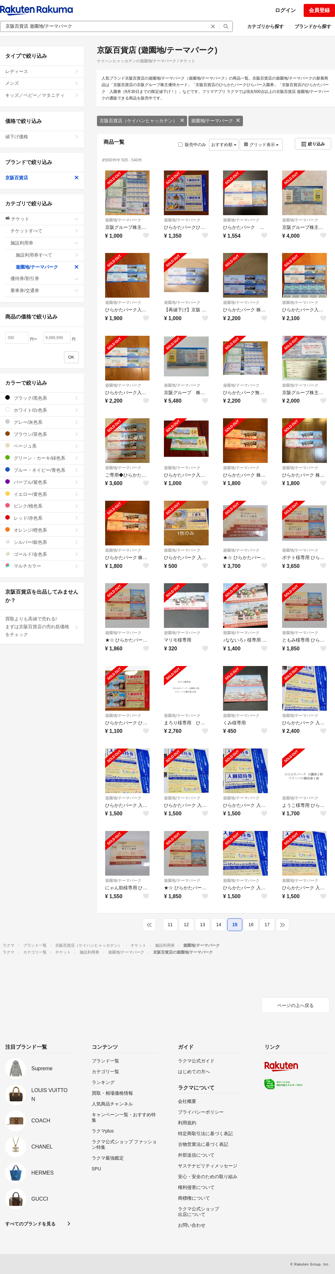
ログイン (285, 10)
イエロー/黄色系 (42, 494)
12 (186, 924)
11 (170, 924)
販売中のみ (192, 144)
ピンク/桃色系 (42, 506)
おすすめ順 (223, 144)
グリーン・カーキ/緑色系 (42, 458)
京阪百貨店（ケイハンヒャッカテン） (142, 120)
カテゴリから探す (265, 26)
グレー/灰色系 (42, 422)
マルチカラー (42, 566)
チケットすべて (44, 230)
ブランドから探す (313, 26)
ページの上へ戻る (295, 1005)
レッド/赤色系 (42, 518)
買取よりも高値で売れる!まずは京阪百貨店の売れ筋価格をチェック (42, 626)
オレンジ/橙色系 (42, 530)
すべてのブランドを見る (30, 1223)
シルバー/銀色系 (42, 542)
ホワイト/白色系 (42, 410)
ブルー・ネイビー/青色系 (42, 470)
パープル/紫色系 (42, 482)
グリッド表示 (261, 144)
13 (202, 924)
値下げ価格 (42, 136)
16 (251, 924)
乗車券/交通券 (44, 290)
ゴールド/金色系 (42, 554)
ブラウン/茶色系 (42, 434)
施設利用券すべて (47, 255)
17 (267, 924)
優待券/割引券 (44, 278)
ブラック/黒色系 (42, 398)
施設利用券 (44, 242)
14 (218, 924)
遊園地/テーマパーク (216, 120)
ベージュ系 (42, 446)
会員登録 (319, 10)
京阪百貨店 (42, 177)
